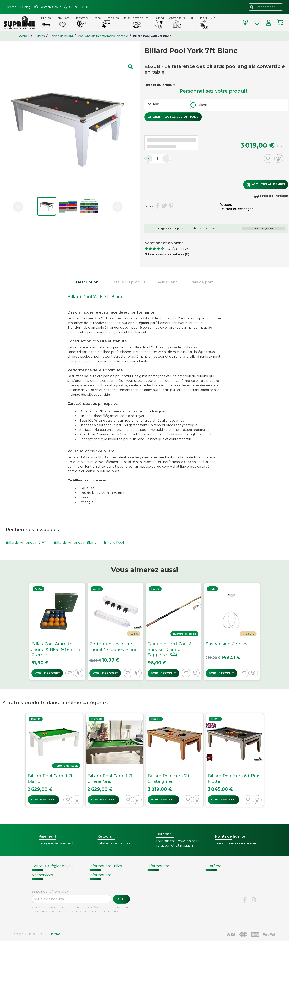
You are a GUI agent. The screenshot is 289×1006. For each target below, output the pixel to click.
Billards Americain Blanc (75, 542)
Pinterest (171, 206)
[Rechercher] (266, 7)
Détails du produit (159, 85)
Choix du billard (44, 879)
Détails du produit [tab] (127, 282)
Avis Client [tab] (167, 282)
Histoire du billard (162, 875)
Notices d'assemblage (48, 875)
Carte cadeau (43, 936)
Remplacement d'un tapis (52, 884)
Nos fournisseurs (219, 880)
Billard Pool (114, 542)
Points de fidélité (103, 880)
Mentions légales (219, 894)
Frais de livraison (274, 196)
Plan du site (215, 904)
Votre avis (154, 899)
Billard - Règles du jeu (49, 893)
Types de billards (161, 889)
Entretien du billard (47, 888)
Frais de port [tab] (201, 282)
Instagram (253, 965)
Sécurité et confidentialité (227, 889)
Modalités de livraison (107, 875)
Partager (158, 206)
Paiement (40, 941)
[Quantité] (157, 158)
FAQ (35, 926)
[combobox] (237, 105)
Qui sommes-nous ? (222, 875)
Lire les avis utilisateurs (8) (167, 254)
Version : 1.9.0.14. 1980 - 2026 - (36, 999)
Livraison (39, 921)
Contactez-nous (218, 899)
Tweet (164, 206)
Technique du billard (165, 885)
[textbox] (201, 105)
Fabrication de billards (166, 880)
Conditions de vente (222, 885)
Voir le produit (47, 673)
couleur (153, 104)
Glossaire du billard (163, 894)
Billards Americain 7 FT (26, 542)
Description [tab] (87, 282)
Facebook (245, 965)
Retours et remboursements (56, 931)
